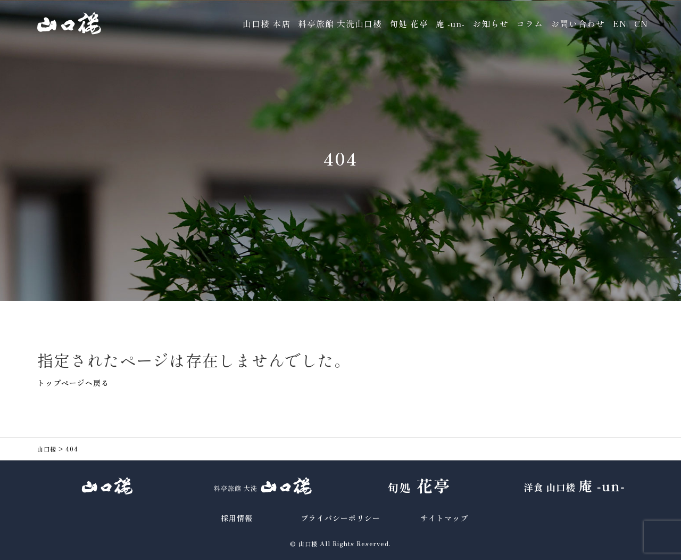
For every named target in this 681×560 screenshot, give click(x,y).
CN (641, 23)
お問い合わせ (578, 23)
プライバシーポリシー (340, 518)
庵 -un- (450, 23)
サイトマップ (444, 518)
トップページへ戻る (73, 382)
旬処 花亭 (408, 23)
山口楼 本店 (266, 23)
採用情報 (237, 518)
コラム (529, 23)
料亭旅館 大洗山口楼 (340, 23)
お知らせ (490, 23)
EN (619, 23)
